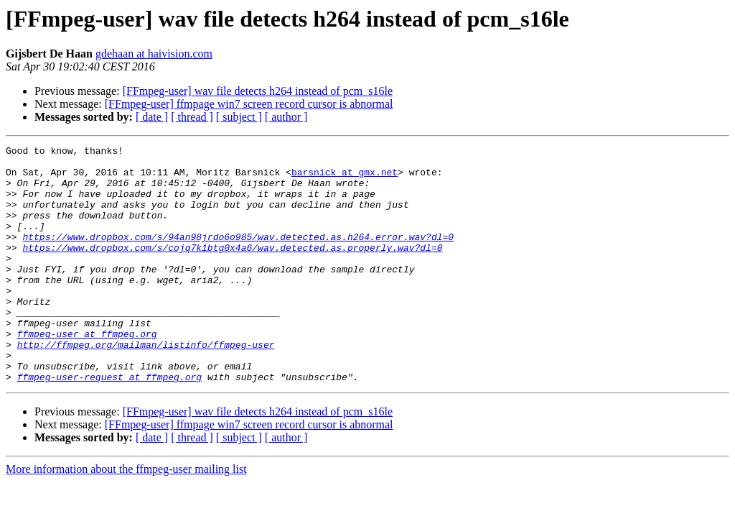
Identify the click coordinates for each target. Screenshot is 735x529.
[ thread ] (192, 117)
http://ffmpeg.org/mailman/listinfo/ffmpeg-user (146, 385)
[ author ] (286, 117)
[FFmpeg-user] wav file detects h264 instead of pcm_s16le (258, 91)
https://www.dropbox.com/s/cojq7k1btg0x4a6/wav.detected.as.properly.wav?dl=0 (232, 268)
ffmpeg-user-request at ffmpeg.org (109, 424)
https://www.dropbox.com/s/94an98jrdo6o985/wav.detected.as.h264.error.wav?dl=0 (238, 255)
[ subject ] (239, 117)
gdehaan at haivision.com (153, 53)
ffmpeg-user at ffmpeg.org (87, 372)
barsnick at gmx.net (344, 178)
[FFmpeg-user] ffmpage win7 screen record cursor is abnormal (249, 104)
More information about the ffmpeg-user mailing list (126, 516)
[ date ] (152, 117)
